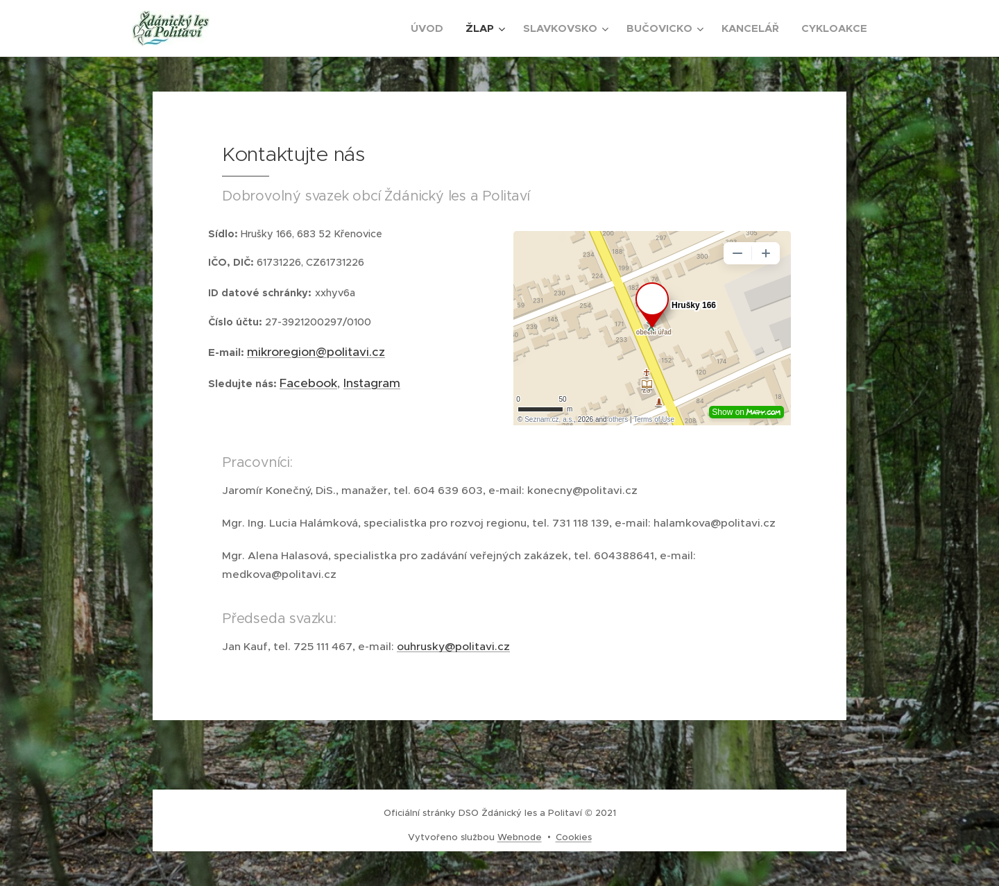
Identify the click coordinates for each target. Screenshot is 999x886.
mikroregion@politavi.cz (316, 351)
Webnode (519, 837)
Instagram (371, 383)
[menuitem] (430, 28)
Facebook (308, 383)
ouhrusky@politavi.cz (453, 646)
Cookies (574, 837)
